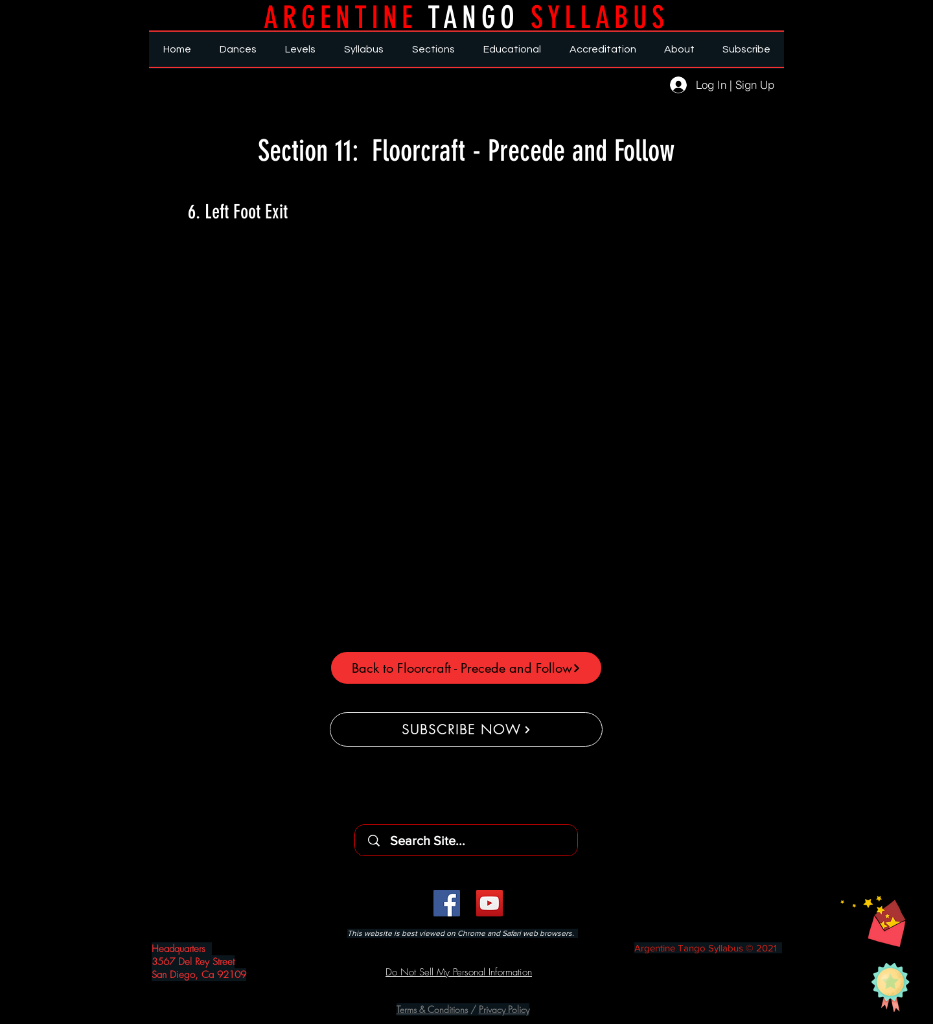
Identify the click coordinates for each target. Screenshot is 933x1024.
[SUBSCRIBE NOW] (466, 729)
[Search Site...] (470, 840)
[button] (873, 921)
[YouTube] (489, 903)
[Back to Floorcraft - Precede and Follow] (466, 668)
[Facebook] (446, 903)
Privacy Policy (504, 1009)
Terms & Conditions (432, 1009)
